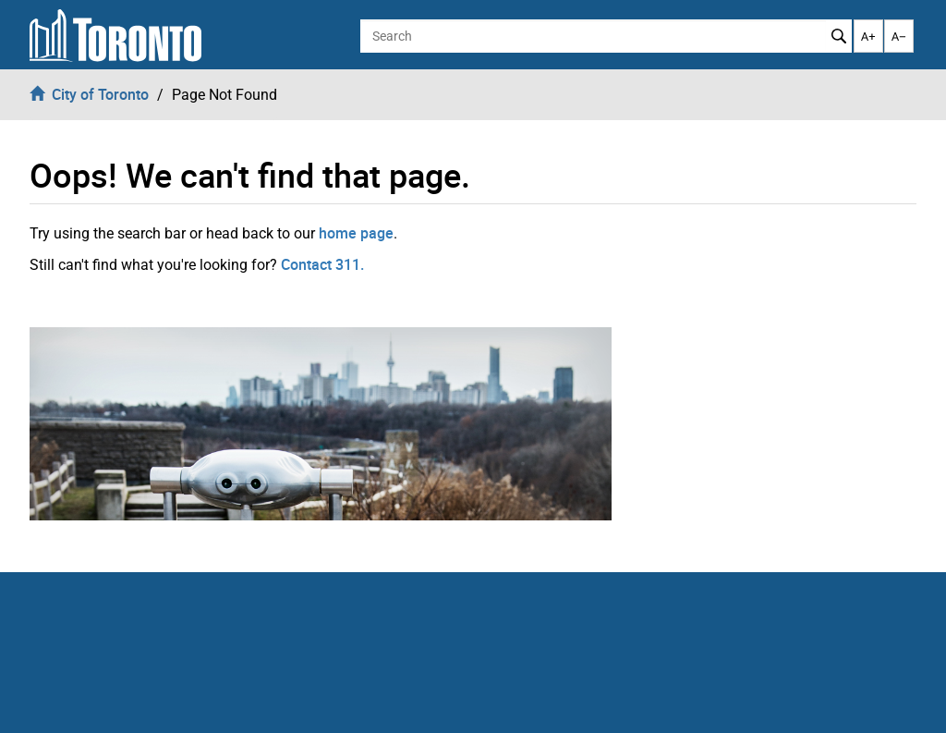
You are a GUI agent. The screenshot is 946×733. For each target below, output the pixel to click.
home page (356, 233)
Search (838, 36)
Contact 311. (322, 264)
